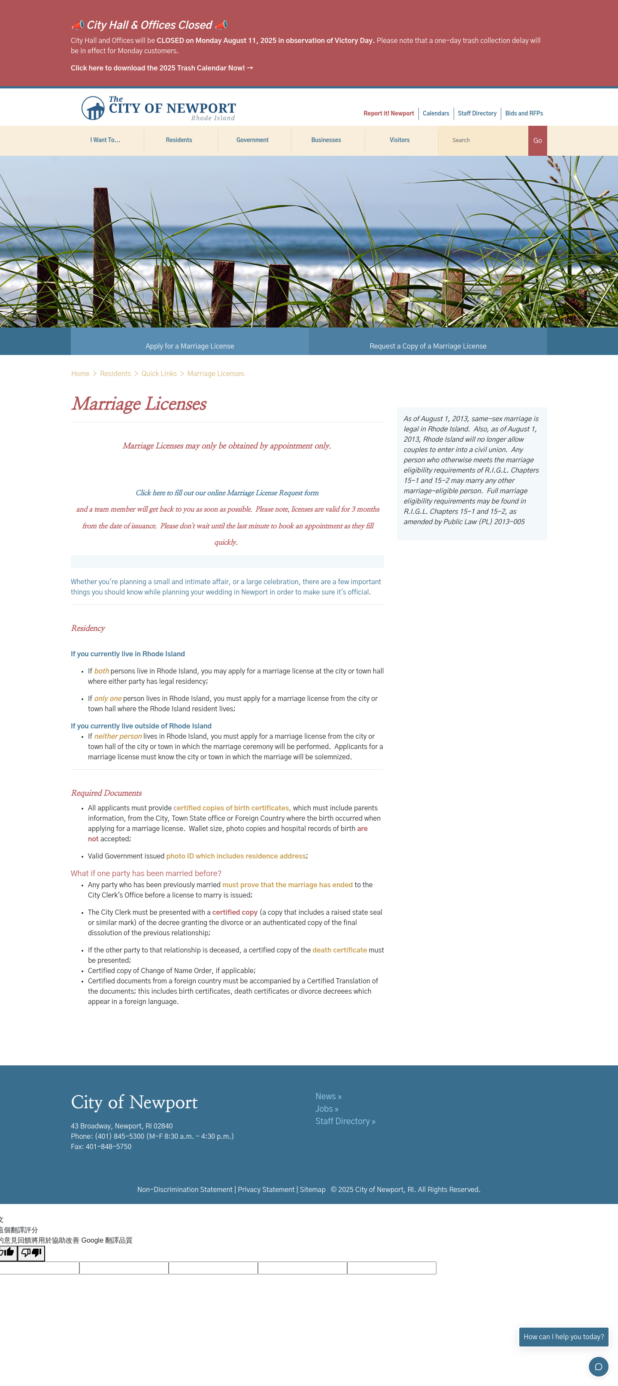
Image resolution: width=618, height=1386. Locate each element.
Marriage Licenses (216, 373)
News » (328, 1097)
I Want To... (107, 140)
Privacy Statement (266, 1189)
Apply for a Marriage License (189, 346)
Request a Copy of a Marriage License (428, 346)
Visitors (402, 140)
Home (80, 373)
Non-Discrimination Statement (185, 1189)
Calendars (436, 114)
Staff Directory (477, 114)
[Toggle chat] (598, 1366)
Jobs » (327, 1109)
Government (254, 140)
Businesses (328, 140)
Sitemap (313, 1189)
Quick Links (159, 373)
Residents (181, 140)
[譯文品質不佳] (31, 1254)
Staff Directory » (345, 1122)
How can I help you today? (564, 1337)
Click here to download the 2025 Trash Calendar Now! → (162, 68)
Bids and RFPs (524, 114)
